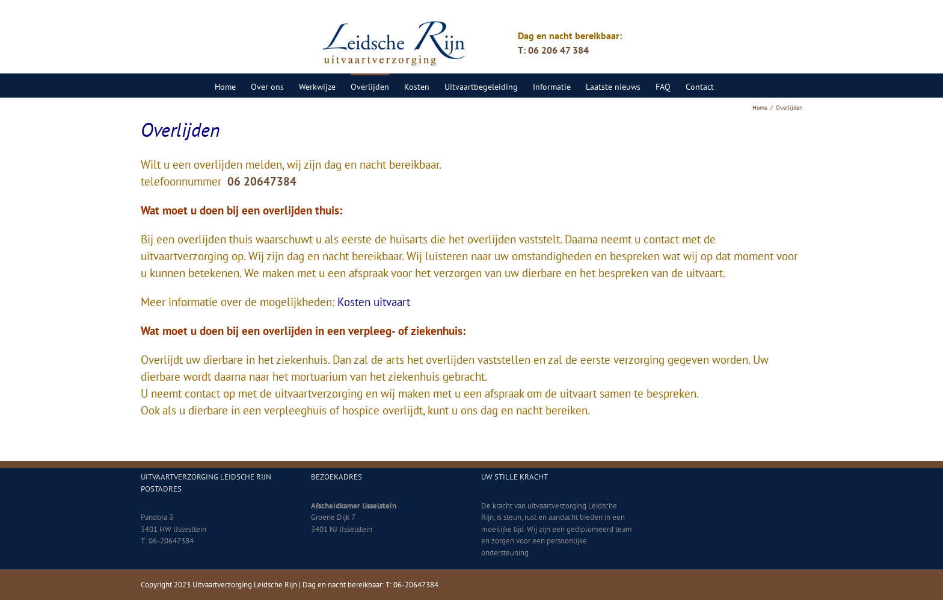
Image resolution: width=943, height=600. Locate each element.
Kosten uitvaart (373, 302)
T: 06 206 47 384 (553, 50)
